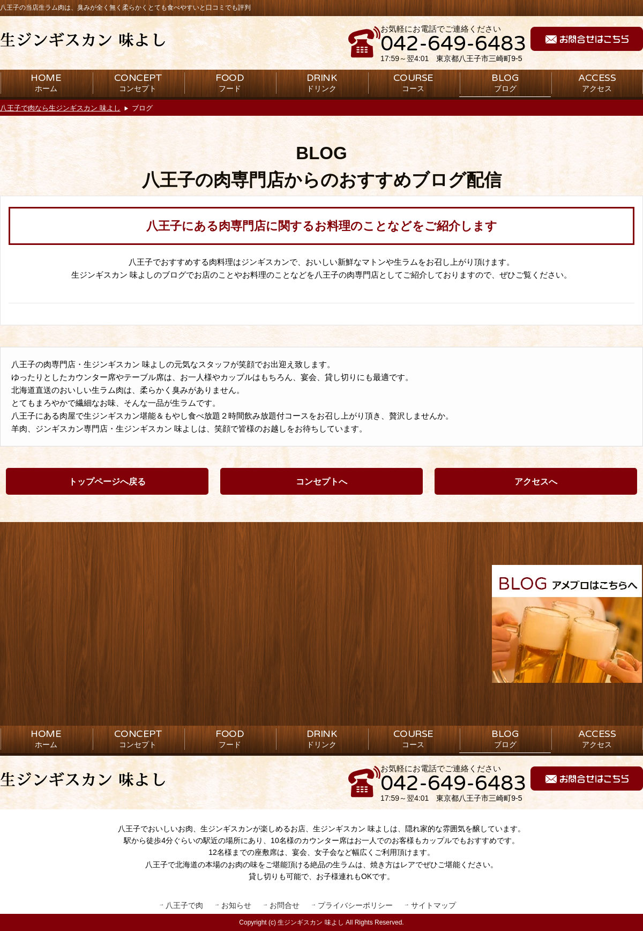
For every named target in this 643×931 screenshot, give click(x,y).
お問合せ (285, 905)
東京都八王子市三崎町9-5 (479, 58)
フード (229, 82)
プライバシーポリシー (355, 905)
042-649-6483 (453, 44)
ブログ (505, 82)
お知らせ (236, 905)
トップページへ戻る (107, 481)
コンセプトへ (321, 481)
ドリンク (321, 82)
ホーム (46, 82)
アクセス (597, 82)
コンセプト (138, 82)
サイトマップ (433, 905)
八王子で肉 (184, 905)
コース (413, 82)
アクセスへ (535, 481)
